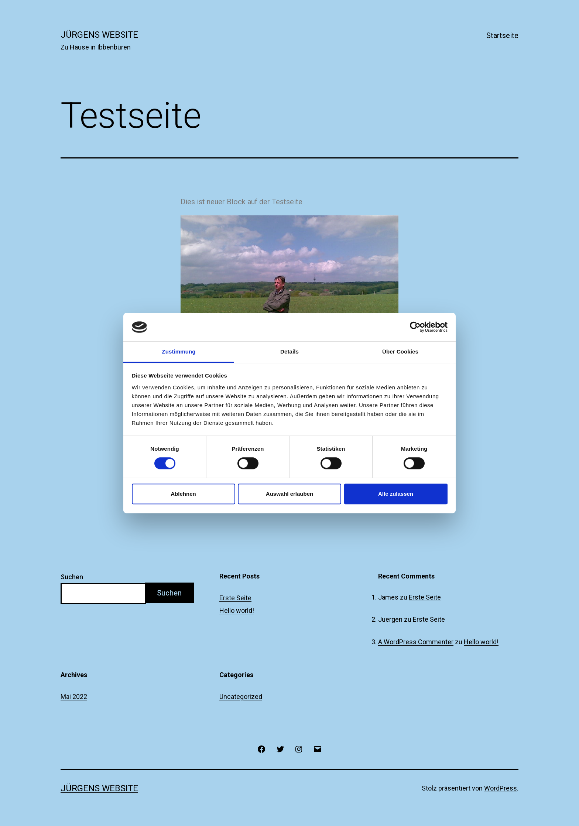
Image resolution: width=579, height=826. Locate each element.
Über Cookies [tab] (400, 351)
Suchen (72, 577)
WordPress (500, 788)
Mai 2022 (74, 696)
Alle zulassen (395, 494)
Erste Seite (235, 598)
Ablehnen (183, 494)
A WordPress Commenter (415, 642)
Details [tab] (289, 351)
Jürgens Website (99, 35)
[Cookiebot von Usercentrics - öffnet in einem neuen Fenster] (415, 327)
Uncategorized (240, 696)
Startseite (502, 35)
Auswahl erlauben (289, 494)
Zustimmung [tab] (179, 351)
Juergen (390, 619)
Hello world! (236, 610)
